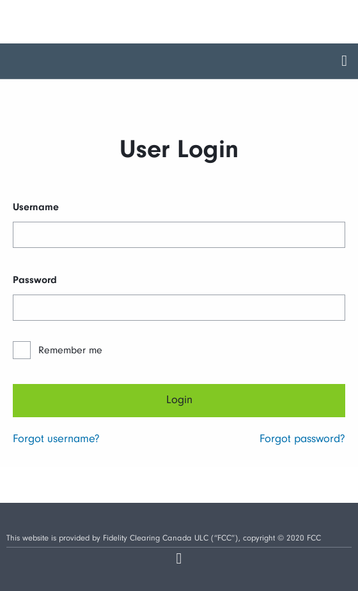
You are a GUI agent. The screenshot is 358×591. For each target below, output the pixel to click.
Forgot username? (56, 438)
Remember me (70, 350)
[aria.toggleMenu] (344, 61)
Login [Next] (179, 399)
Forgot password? (302, 438)
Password (35, 280)
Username (36, 207)
